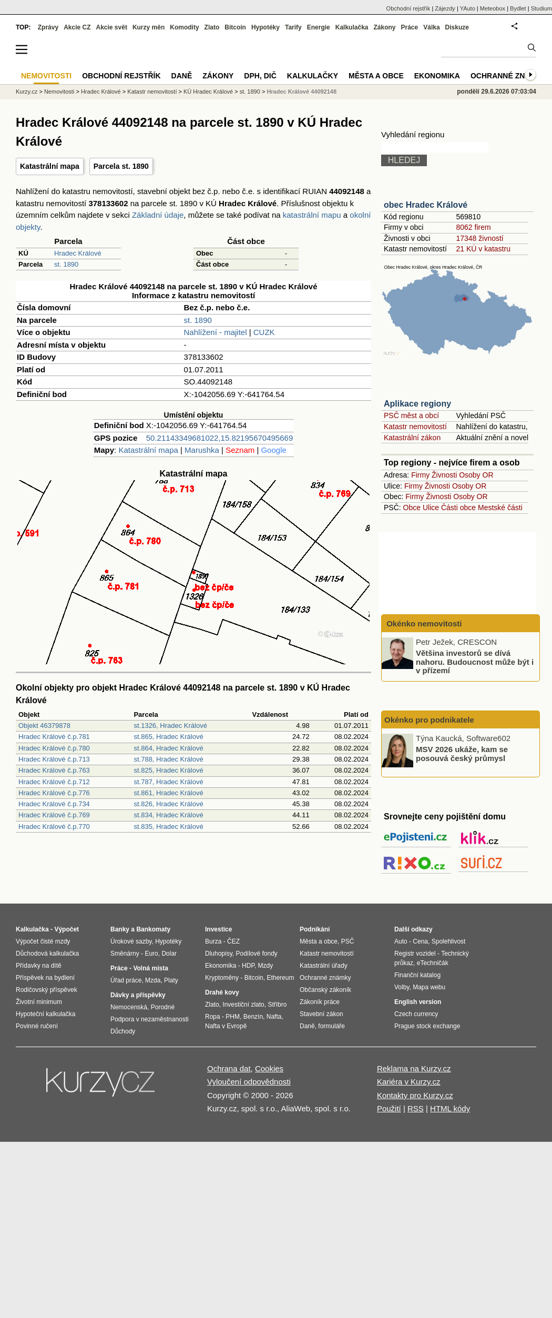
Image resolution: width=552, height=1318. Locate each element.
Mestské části (500, 507)
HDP (248, 965)
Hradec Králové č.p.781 (54, 737)
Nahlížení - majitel (215, 332)
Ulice (431, 507)
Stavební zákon (321, 1014)
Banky (119, 929)
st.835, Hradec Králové (168, 826)
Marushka (202, 449)
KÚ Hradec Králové (208, 91)
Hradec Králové (77, 253)
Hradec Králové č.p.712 (54, 782)
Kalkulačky (312, 76)
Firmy (420, 475)
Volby (401, 987)
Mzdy (265, 965)
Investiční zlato (243, 1004)
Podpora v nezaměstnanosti (149, 1019)
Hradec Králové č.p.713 (54, 759)
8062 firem (473, 227)
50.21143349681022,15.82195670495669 (219, 437)
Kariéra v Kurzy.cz (409, 1081)
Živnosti (444, 475)
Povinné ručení (37, 1026)
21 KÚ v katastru (483, 249)
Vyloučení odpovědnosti (249, 1081)
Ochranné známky (509, 76)
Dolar (169, 953)
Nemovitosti (59, 91)
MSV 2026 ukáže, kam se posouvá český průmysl (462, 754)
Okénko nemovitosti (423, 623)
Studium (541, 8)
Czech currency (416, 1014)
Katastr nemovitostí (415, 426)
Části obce (458, 507)
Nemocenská (128, 1007)
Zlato (212, 27)
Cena (420, 941)
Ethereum (280, 977)
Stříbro (277, 1004)
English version (417, 1002)
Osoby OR (476, 475)
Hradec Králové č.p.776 (54, 793)
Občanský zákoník (325, 989)
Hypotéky (265, 27)
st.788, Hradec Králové (168, 759)
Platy (171, 980)
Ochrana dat (229, 1068)
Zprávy (48, 27)
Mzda (152, 980)
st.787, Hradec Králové (168, 782)
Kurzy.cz (26, 91)
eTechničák (432, 963)
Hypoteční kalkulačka (45, 1014)
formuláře (331, 1026)
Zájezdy (445, 8)
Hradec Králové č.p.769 (54, 815)
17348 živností (479, 238)
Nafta (274, 1016)
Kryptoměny (222, 977)
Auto (400, 941)
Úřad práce (125, 980)
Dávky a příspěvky (138, 995)
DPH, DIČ (260, 76)
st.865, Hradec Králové (168, 737)
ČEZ (233, 941)
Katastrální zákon (412, 437)
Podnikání (315, 929)
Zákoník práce (320, 1002)
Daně (181, 76)
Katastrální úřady (323, 965)
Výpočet (66, 929)
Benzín (253, 1016)
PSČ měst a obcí (411, 415)
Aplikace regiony (417, 403)
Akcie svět (111, 27)
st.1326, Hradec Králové (170, 725)
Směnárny (124, 953)
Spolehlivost (449, 941)
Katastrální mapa (49, 166)
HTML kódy (450, 1108)
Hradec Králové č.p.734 (54, 804)
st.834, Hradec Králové (168, 815)
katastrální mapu (312, 214)
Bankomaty (153, 929)
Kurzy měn (148, 27)
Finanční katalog (417, 975)
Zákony (384, 27)
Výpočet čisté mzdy (43, 941)
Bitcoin (235, 27)
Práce (409, 27)
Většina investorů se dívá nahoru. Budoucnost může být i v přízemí (475, 661)
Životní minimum (39, 1002)
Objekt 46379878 (44, 725)
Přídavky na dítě (39, 965)
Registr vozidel (415, 953)
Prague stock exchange (427, 1026)
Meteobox (492, 8)
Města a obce (376, 76)
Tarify (293, 27)
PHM (233, 1016)
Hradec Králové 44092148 (301, 91)
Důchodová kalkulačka (47, 953)
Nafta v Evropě (226, 1026)
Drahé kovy (222, 992)
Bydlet (518, 8)
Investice (218, 929)
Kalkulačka (352, 27)
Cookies (269, 1068)
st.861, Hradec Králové (168, 793)
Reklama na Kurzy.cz (414, 1068)
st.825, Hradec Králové (168, 770)
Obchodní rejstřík (408, 8)
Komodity (184, 27)
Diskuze (457, 27)
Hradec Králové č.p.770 (54, 826)
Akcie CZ (77, 27)
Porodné (163, 1007)
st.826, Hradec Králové (168, 804)
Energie (318, 27)
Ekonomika (437, 76)
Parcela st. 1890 (121, 166)
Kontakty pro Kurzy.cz (415, 1095)
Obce (412, 507)
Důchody (122, 1031)
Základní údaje (157, 214)
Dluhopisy (218, 953)
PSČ (347, 941)
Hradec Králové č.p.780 (54, 748)
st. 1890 (66, 264)
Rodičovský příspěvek (46, 989)
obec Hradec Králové (425, 204)
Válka (431, 27)
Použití (389, 1108)
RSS (415, 1108)
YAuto (467, 8)
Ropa (212, 1016)
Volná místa (150, 968)
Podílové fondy (256, 953)
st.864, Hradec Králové (168, 748)
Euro (151, 953)
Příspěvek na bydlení (45, 977)
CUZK (264, 332)
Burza (213, 941)
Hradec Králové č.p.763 (54, 770)
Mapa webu (429, 987)
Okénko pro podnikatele (429, 719)
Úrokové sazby (130, 941)
